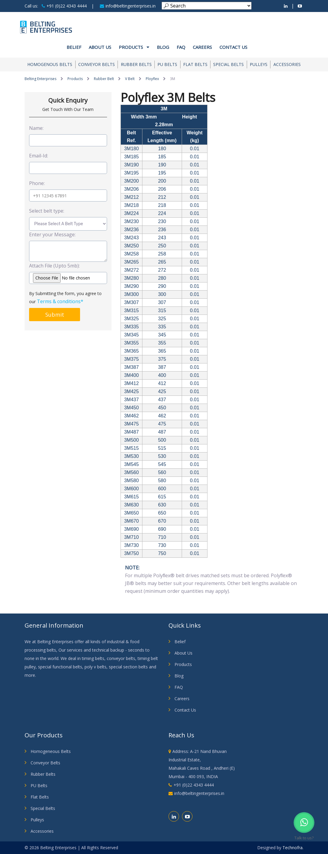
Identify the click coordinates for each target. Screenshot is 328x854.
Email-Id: (38, 155)
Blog (163, 47)
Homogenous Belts (49, 64)
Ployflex (152, 78)
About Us (183, 653)
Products (134, 47)
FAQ (181, 47)
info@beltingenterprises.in (128, 6)
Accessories (287, 64)
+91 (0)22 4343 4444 (64, 6)
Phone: (37, 183)
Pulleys (258, 64)
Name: (36, 128)
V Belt (130, 78)
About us (100, 47)
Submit (54, 314)
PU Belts (167, 64)
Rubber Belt (104, 78)
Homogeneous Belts (51, 751)
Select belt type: (46, 211)
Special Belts (228, 64)
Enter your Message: (52, 234)
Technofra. (292, 847)
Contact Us (233, 47)
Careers (202, 47)
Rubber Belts (136, 64)
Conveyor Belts (96, 64)
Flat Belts (195, 64)
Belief (74, 47)
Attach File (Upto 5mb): (54, 265)
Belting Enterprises (40, 78)
